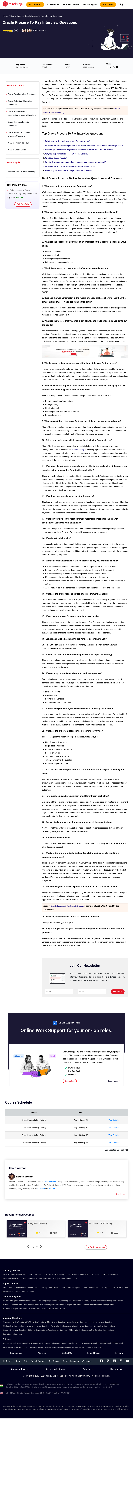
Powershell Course (96, 1287)
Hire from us (116, 1369)
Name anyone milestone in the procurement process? (68, 170)
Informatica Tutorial (59, 1343)
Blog (12, 16)
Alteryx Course (82, 1287)
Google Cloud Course (24, 1274)
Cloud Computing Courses (46, 1301)
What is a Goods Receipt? (56, 158)
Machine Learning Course (67, 1278)
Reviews (119, 1353)
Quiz (26, 1361)
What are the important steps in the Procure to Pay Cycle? (70, 166)
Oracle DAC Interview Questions (21, 94)
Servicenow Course (10, 1278)
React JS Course (28, 1292)
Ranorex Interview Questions (104, 1326)
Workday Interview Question (13, 1326)
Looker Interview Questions (77, 1322)
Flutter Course (100, 1274)
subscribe (108, 4)
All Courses (8, 1361)
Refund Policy (93, 1353)
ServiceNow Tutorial (89, 1343)
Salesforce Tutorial (21, 1343)
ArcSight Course (19, 1287)
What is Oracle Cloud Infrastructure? (17, 151)
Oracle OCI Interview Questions (14, 1330)
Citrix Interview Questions (37, 1330)
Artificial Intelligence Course (46, 1278)
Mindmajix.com (50, 1181)
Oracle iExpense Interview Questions (19, 124)
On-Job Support (90, 4)
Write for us (87, 1369)
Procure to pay (78, 449)
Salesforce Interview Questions (14, 1322)
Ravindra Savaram (24, 1176)
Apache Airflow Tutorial (94, 1347)
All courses (35, 4)
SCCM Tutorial (117, 1343)
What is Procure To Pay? (18, 143)
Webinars (86, 1361)
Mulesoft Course (123, 1287)
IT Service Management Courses (15, 1309)
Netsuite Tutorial (64, 1347)
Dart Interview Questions (12, 1334)
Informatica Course (71, 1274)
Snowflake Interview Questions (102, 1330)
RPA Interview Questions (56, 1322)
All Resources (53, 4)
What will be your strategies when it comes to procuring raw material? (75, 162)
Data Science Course (27, 1278)
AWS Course (71, 1287)
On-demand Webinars (71, 4)
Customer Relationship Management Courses (106, 1301)
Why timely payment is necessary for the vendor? (66, 154)
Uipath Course (110, 1287)
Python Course (112, 1274)
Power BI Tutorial (104, 1343)
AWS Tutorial (7, 1343)
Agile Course (7, 1287)
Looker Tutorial (45, 1343)
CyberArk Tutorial (20, 1347)
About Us (42, 1353)
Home (5, 16)
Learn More (114, 1080)
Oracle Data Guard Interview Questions (20, 103)
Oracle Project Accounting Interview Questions (19, 134)
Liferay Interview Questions (82, 1326)
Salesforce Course (40, 1274)
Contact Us (67, 1353)
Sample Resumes (71, 1361)
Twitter (52, 1189)
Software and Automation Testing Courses (99, 1305)
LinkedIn (41, 1189)
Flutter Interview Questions (61, 1326)
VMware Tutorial (78, 1347)
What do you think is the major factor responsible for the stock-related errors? (79, 149)
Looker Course (59, 1287)
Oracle (19, 16)
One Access (53, 1361)
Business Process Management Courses (66, 1305)
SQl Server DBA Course (11, 1292)
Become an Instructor (55, 1369)
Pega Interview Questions (57, 1330)
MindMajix (51, 1376)
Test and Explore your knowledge (22, 172)
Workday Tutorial (74, 1343)
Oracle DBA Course (56, 1274)
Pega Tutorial (8, 1347)
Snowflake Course (86, 1274)
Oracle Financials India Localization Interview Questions (22, 113)
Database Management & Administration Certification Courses (26, 1305)
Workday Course (47, 1287)
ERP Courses (60, 1309)
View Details (113, 1120)
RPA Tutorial (33, 1343)
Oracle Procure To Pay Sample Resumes (67, 906)
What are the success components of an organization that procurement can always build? (84, 145)
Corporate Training (19, 1369)
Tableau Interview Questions (79, 1330)
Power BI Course (9, 1274)
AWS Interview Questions (36, 1322)
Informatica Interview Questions (100, 1322)
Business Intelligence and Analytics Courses (19, 1301)
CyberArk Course (33, 1287)
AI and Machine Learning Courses (41, 1309)
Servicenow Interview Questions (37, 1326)
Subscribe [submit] (117, 991)
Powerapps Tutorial (36, 1347)
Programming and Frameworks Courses (73, 1301)
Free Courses (16, 1353)
